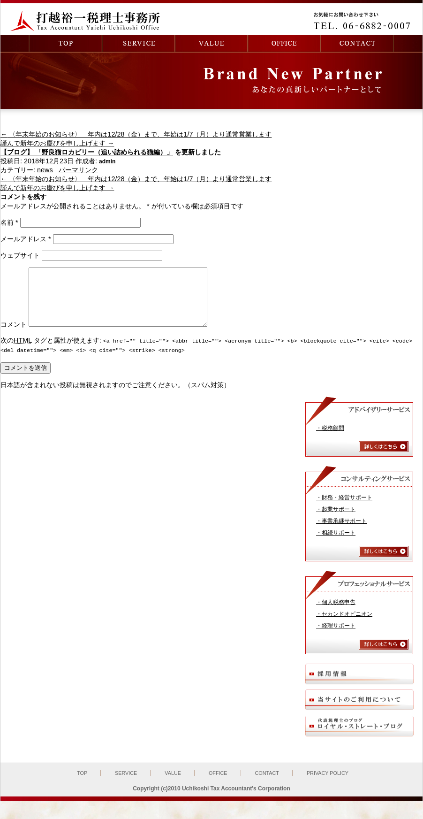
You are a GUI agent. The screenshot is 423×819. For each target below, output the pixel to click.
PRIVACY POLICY (327, 783)
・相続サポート (335, 543)
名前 (9, 222)
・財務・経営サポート (344, 508)
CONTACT (267, 783)
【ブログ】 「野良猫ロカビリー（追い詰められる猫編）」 (86, 152)
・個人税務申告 (335, 612)
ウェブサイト (20, 255)
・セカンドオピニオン (344, 624)
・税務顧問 (330, 438)
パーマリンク (78, 170)
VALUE (173, 783)
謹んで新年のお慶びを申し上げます (57, 143)
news (45, 170)
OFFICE (218, 783)
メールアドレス (25, 239)
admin (107, 161)
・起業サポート (335, 519)
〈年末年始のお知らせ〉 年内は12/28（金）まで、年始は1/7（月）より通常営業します (136, 134)
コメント (13, 335)
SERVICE (126, 783)
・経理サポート (335, 636)
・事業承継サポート (341, 531)
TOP (82, 783)
